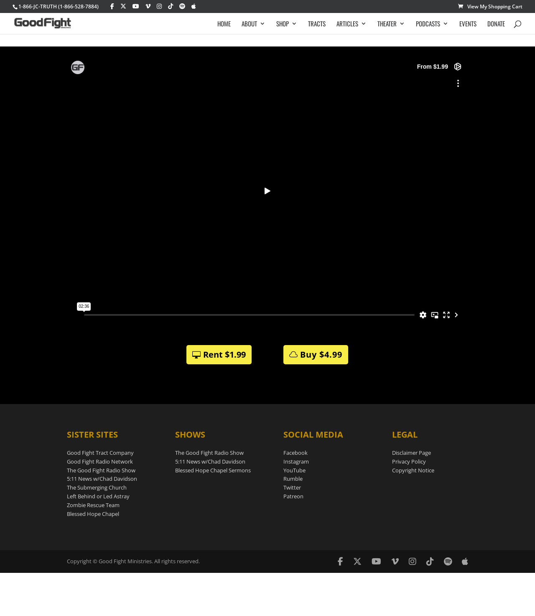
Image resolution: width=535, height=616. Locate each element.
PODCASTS (428, 24)
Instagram (296, 461)
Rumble (293, 478)
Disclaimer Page (411, 452)
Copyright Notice (413, 470)
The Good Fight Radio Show (101, 470)
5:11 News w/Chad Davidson (102, 478)
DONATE (496, 24)
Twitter (292, 487)
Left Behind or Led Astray (98, 496)
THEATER (387, 24)
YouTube (294, 470)
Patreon (293, 496)
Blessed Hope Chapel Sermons (213, 470)
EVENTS (467, 24)
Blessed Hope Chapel (93, 514)
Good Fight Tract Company (100, 452)
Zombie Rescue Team (93, 505)
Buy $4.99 (321, 354)
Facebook (295, 452)
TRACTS (317, 24)
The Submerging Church (97, 487)
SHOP (282, 24)
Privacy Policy (409, 461)
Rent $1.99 (224, 354)
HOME (224, 24)
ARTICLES (347, 24)
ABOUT (249, 24)
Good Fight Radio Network (100, 461)
